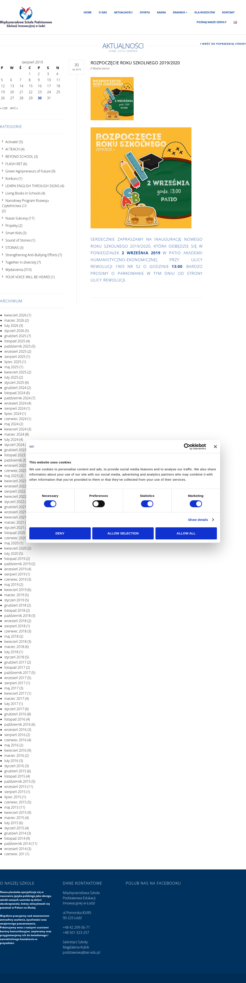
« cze (4, 108)
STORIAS (12, 247)
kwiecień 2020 (15, 548)
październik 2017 (17, 672)
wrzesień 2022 (15, 486)
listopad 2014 (14, 838)
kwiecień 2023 (15, 481)
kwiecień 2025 (15, 372)
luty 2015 (11, 822)
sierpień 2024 (14, 408)
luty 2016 (11, 760)
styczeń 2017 (14, 708)
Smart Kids (13, 233)
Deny (59, 533)
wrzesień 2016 (15, 729)
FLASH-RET (13, 163)
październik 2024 (17, 398)
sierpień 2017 (14, 683)
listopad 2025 (14, 341)
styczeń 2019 (14, 600)
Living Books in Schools (23, 193)
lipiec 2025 (12, 361)
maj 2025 (11, 367)
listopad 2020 (14, 532)
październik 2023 (17, 460)
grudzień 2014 (15, 833)
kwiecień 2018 (15, 641)
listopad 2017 (14, 667)
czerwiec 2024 (15, 418)
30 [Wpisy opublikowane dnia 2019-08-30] (40, 98)
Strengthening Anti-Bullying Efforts (31, 255)
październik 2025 (17, 346)
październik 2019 (17, 563)
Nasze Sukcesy (16, 218)
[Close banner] (215, 446)
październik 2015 (17, 781)
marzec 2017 (14, 698)
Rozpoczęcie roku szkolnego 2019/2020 (135, 63)
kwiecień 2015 (15, 812)
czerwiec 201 (14, 854)
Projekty (11, 225)
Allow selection (123, 533)
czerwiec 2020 (15, 538)
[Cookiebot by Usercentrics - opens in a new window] (187, 446)
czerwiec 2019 (15, 579)
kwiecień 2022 (15, 496)
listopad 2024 (14, 392)
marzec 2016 (14, 755)
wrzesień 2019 (15, 569)
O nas (103, 12)
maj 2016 (11, 745)
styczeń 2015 (14, 828)
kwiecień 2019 (15, 589)
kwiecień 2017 (15, 693)
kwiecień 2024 (15, 429)
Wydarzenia (14, 269)
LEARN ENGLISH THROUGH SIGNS (32, 185)
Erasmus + (180, 12)
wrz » (14, 108)
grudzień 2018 (15, 605)
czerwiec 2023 (15, 470)
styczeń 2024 (14, 444)
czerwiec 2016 (15, 740)
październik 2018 (17, 615)
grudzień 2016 (15, 714)
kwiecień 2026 (15, 315)
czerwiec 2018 (15, 631)
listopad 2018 (14, 610)
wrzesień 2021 (15, 512)
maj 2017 (11, 688)
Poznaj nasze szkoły (211, 22)
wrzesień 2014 (15, 848)
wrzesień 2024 (15, 403)
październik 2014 (17, 843)
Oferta (145, 12)
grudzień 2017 (15, 662)
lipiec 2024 (12, 413)
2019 (121, 51)
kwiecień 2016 (15, 750)
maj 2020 (11, 543)
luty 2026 (11, 325)
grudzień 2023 (15, 449)
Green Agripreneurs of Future (28, 171)
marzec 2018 (14, 646)
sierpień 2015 (14, 791)
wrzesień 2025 (15, 351)
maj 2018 (11, 636)
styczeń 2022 (14, 501)
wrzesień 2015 (15, 786)
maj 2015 (11, 807)
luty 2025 (11, 377)
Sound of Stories (18, 240)
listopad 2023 (14, 455)
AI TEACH (12, 149)
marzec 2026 (14, 320)
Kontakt (228, 12)
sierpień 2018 (14, 626)
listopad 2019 (14, 558)
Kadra (161, 12)
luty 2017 (11, 703)
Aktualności (123, 12)
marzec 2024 (14, 434)
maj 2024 (11, 424)
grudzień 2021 (15, 506)
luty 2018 (11, 652)
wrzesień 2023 (15, 465)
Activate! (11, 141)
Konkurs (11, 178)
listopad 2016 (14, 719)
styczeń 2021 (14, 527)
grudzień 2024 (15, 387)
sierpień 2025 (14, 356)
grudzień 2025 (15, 335)
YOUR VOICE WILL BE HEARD (27, 277)
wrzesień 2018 (15, 620)
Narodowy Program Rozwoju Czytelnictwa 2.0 (25, 203)
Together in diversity (20, 262)
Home (88, 12)
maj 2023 (11, 475)
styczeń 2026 (14, 330)
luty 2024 (11, 439)
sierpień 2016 (14, 734)
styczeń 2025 (14, 382)
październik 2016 (17, 724)
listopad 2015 (14, 776)
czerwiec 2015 (15, 802)
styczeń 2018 (14, 657)
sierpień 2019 (14, 574)
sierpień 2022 (14, 491)
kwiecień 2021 (15, 517)
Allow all (186, 533)
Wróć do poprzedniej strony (224, 43)
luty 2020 (11, 553)
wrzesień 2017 (15, 677)
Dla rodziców (204, 12)
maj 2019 (11, 584)
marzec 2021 (14, 522)
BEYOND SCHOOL (19, 156)
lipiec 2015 (12, 797)
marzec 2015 (14, 817)
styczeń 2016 (14, 765)
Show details (198, 520)
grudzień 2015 (15, 771)
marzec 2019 (14, 595)
